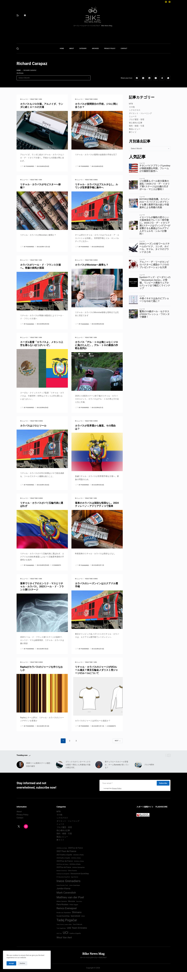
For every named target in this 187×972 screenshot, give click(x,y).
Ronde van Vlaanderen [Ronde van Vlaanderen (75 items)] (64, 912)
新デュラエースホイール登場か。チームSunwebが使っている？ (117, 765)
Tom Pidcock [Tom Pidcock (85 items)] (77, 924)
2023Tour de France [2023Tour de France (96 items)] (65, 861)
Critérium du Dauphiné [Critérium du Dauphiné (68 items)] (63, 874)
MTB (131, 104)
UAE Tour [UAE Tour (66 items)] (59, 933)
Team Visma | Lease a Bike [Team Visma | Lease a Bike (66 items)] (64, 924)
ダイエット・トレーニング (140, 113)
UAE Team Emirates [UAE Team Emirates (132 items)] (77, 927)
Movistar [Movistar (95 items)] (71, 901)
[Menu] (18, 15)
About (19, 811)
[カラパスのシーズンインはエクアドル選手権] (97, 609)
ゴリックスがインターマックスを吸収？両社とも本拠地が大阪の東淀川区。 (78, 765)
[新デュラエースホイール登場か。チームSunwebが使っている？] (98, 764)
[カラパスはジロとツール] (42, 449)
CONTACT (124, 48)
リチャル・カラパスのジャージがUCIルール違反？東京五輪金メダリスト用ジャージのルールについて (96, 670)
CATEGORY (83, 48)
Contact (20, 818)
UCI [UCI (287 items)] (65, 933)
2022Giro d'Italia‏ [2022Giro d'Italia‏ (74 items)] (78, 855)
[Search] (18, 49)
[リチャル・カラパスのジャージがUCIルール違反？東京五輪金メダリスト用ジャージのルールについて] (97, 696)
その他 (132, 107)
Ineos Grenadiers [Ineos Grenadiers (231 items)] (68, 881)
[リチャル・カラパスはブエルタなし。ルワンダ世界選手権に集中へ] (97, 210)
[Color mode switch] (25, 15)
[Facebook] (137, 78)
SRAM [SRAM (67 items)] (83, 916)
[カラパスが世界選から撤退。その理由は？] (97, 452)
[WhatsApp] (168, 78)
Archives (20, 73)
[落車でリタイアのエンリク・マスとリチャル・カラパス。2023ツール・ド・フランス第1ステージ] (42, 613)
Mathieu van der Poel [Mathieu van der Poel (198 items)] (70, 897)
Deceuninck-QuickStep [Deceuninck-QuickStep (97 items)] (79, 874)
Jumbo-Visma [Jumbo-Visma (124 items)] (63, 888)
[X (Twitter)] (166, 2)
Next (117, 741)
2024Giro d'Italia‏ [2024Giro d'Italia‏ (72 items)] (79, 861)
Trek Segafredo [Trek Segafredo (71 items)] (61, 928)
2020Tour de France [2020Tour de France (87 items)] (75, 848)
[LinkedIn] (149, 78)
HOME (62, 48)
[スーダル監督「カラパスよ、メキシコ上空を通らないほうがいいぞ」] (42, 368)
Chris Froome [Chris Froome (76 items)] (72, 870)
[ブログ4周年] (138, 764)
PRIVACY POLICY (109, 48)
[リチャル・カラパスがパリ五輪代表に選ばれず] (42, 529)
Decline (22, 963)
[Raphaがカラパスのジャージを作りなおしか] (42, 693)
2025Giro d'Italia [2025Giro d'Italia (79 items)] (75, 864)
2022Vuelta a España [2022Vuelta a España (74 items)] (63, 858)
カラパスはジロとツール (33, 425)
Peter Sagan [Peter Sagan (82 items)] (74, 904)
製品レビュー (134, 129)
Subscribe (163, 783)
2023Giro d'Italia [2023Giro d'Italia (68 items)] (76, 858)
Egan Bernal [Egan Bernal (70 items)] (74, 877)
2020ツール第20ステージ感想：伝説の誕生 (39, 764)
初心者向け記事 (135, 123)
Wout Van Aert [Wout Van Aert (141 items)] (64, 937)
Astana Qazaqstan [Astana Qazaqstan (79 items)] (78, 867)
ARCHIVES (95, 48)
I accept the (112, 788)
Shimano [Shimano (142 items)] (76, 912)
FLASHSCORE (161, 807)
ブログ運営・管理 (136, 119)
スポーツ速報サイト (145, 807)
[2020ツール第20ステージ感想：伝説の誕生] (20, 764)
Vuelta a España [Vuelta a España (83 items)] (75, 933)
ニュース (25, 99)
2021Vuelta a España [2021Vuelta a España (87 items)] (64, 855)
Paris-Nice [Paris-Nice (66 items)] (79, 901)
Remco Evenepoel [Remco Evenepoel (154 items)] (67, 908)
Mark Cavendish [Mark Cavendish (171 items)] (66, 892)
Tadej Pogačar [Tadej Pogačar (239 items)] (67, 920)
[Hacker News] (155, 78)
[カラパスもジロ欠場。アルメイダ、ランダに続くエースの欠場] (42, 130)
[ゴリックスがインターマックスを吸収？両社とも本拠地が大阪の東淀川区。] (59, 764)
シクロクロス (134, 110)
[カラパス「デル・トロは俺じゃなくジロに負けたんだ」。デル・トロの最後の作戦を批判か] (97, 371)
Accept (11, 963)
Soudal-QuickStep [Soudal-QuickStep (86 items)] (63, 916)
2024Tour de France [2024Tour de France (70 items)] (62, 864)
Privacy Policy (116, 788)
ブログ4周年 (149, 765)
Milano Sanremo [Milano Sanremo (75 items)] (62, 901)
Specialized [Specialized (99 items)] (75, 916)
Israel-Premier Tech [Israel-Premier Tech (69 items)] (62, 885)
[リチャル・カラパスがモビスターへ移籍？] (42, 210)
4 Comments (111, 726)
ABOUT (71, 48)
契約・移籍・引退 (136, 126)
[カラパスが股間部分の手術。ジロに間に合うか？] (97, 130)
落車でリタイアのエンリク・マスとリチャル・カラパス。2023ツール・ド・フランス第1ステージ (42, 586)
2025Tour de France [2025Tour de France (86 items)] (64, 867)
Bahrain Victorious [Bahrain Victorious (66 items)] (62, 870)
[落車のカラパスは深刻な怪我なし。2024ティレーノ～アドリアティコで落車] (97, 529)
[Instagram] (169, 2)
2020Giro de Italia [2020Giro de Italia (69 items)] (62, 848)
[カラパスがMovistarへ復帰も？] (97, 288)
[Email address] (128, 783)
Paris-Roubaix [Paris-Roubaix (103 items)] (62, 904)
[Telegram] (162, 78)
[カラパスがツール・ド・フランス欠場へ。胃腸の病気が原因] (42, 291)
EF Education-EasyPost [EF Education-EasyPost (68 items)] (63, 877)
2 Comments (56, 565)
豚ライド (133, 132)
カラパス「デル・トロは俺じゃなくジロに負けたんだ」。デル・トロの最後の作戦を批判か (96, 345)
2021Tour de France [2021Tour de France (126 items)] (66, 851)
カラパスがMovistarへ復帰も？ (91, 264)
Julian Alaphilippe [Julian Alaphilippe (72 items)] (74, 885)
